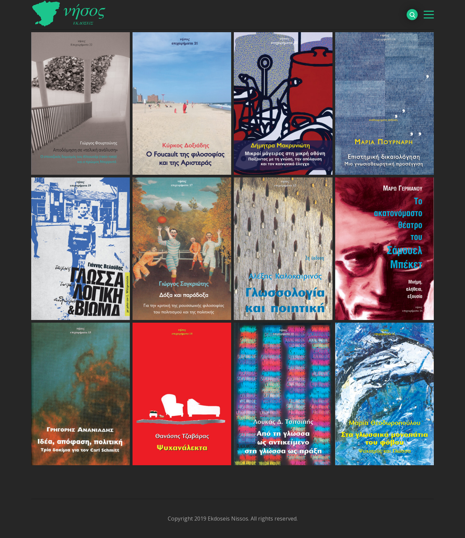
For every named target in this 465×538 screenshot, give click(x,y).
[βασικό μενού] (429, 14)
